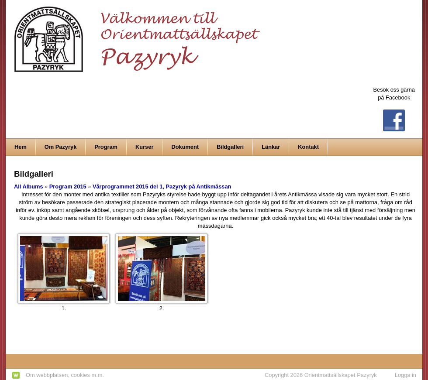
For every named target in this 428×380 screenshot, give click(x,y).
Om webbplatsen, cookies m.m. (65, 375)
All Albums (28, 186)
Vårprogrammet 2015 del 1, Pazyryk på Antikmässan (162, 186)
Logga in (405, 375)
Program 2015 (67, 186)
